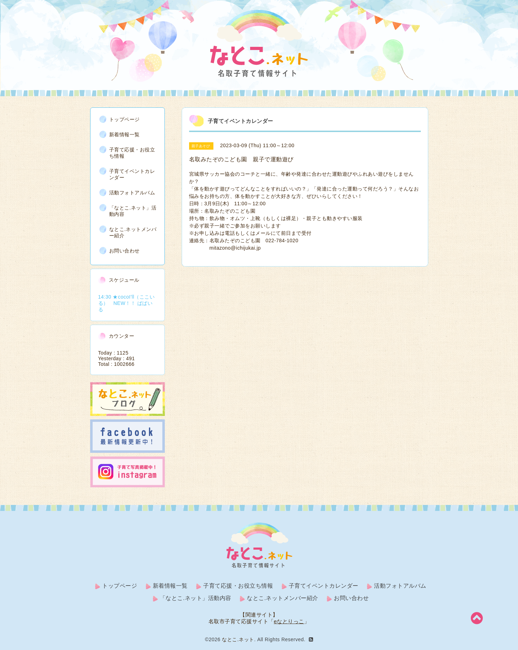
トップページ (124, 119)
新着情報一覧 (124, 134)
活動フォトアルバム (132, 192)
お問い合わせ (124, 251)
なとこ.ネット (238, 639)
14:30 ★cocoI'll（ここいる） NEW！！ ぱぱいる (126, 303)
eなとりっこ (289, 621)
